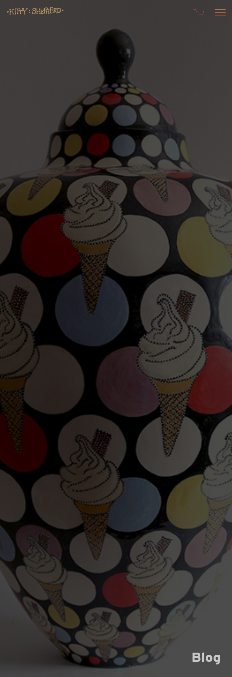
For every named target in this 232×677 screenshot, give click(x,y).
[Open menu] (219, 13)
